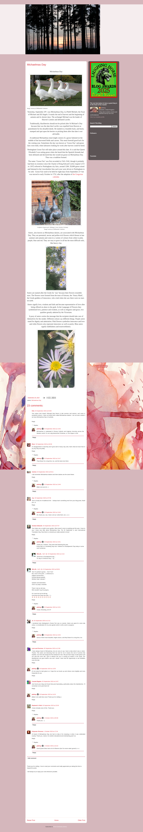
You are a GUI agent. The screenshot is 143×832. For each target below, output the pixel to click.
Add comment (32, 758)
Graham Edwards (37, 525)
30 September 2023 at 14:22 (56, 554)
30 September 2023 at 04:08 (43, 411)
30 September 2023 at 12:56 (52, 648)
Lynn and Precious (37, 648)
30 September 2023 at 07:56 (43, 498)
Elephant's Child (37, 705)
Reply (33, 421)
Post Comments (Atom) (60, 826)
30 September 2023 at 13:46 (52, 429)
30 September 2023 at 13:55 (47, 668)
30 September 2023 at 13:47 (52, 458)
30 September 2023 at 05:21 (45, 472)
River (33, 444)
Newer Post (31, 820)
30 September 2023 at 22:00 (50, 705)
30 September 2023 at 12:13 (42, 620)
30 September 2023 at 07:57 (51, 525)
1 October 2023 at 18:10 (51, 746)
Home (56, 820)
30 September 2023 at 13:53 (52, 635)
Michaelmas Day (36, 400)
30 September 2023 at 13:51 (52, 542)
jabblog (31, 7)
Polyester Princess (37, 731)
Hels (33, 411)
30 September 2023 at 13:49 (52, 512)
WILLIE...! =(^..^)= (42, 554)
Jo (32, 620)
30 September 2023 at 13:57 (50, 681)
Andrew (34, 472)
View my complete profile (97, 117)
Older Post (81, 820)
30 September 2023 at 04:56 (44, 444)
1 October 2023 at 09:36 (51, 718)
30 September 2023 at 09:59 (51, 569)
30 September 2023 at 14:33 (47, 694)
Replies (36, 425)
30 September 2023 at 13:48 (52, 484)
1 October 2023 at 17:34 (51, 731)
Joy (33, 498)
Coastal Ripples (37, 681)
